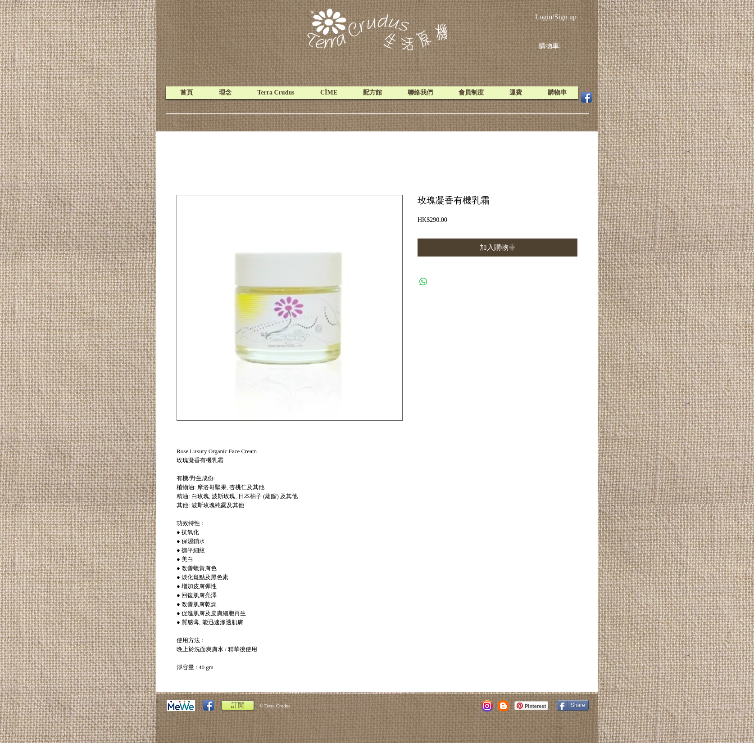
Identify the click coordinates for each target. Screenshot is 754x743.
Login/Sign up (556, 17)
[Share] (573, 705)
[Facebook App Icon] (586, 97)
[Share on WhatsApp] (423, 281)
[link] (557, 46)
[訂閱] (238, 705)
